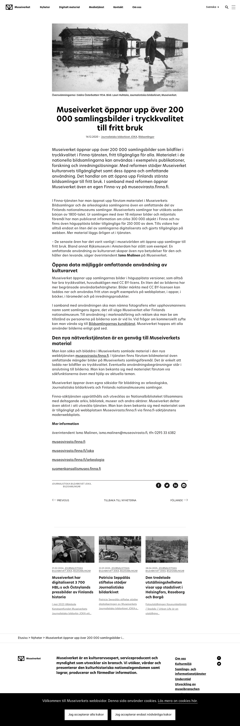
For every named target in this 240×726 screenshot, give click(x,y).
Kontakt (118, 7)
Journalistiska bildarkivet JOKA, (71, 484)
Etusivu (23, 638)
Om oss (136, 7)
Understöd (183, 679)
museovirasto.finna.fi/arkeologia (78, 460)
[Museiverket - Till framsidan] (18, 7)
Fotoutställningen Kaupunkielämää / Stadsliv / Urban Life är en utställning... (166, 609)
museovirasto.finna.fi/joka (73, 451)
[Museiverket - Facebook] (219, 658)
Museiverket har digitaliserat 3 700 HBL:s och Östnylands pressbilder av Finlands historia (72, 587)
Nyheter (45, 7)
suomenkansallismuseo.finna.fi (76, 469)
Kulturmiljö (183, 664)
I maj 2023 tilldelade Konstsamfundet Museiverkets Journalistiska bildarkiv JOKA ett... (71, 609)
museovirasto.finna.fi (92, 356)
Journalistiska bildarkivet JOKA (119, 137)
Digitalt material (69, 7)
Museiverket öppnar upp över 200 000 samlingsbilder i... (85, 638)
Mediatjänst (96, 7)
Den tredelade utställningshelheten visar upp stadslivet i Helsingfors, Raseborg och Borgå (165, 587)
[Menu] (233, 7)
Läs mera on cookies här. (178, 701)
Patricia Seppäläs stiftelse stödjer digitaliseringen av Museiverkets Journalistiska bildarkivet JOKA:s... (118, 604)
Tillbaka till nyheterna (120, 500)
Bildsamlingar (146, 137)
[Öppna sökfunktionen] (227, 7)
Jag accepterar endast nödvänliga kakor (143, 714)
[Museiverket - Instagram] (219, 664)
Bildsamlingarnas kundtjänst (112, 324)
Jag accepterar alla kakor (86, 714)
